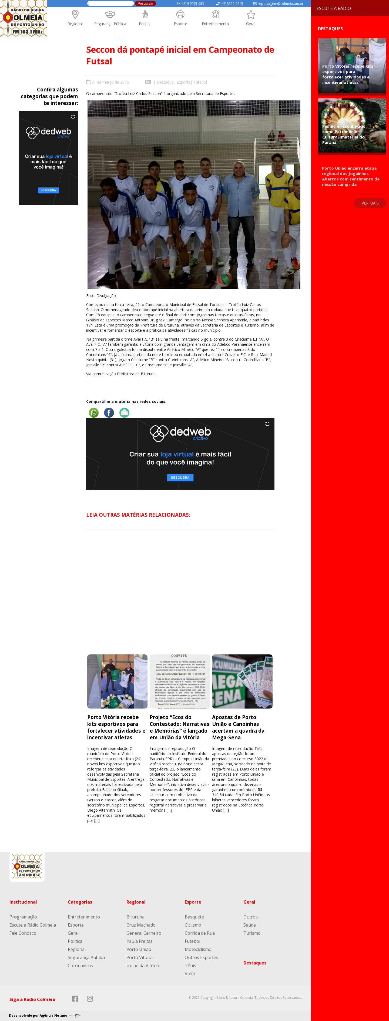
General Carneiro (143, 933)
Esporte (180, 23)
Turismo (252, 933)
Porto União (138, 949)
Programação (23, 917)
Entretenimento (215, 23)
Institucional (23, 902)
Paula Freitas (139, 941)
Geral (250, 23)
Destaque (165, 82)
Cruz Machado (141, 925)
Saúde (249, 925)
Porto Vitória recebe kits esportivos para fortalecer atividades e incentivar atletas (116, 726)
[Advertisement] (180, 596)
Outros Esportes (201, 957)
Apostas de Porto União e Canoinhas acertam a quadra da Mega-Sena (238, 726)
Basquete (194, 917)
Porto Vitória (139, 957)
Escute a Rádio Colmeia (32, 925)
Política (145, 23)
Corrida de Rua (200, 933)
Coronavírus (80, 966)
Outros (250, 917)
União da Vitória (142, 966)
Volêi (190, 974)
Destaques (254, 963)
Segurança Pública (110, 23)
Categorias (80, 902)
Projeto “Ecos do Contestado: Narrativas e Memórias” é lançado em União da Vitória (179, 726)
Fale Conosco (22, 933)
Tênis (190, 966)
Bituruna (135, 917)
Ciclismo (193, 925)
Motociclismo (198, 949)
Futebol (200, 82)
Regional (75, 23)
